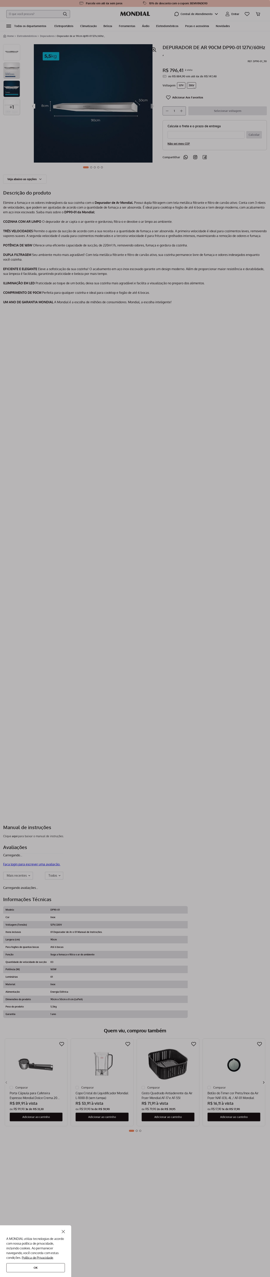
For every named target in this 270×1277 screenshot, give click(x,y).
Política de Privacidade (37, 1258)
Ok (36, 1267)
